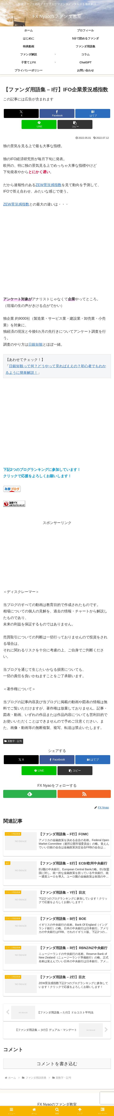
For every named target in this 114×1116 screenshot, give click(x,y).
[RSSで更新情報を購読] (84, 794)
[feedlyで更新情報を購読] (30, 794)
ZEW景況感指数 (48, 185)
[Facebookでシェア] (57, 113)
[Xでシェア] (21, 113)
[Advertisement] (57, 255)
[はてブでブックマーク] (92, 113)
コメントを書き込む (57, 1063)
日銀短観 (35, 344)
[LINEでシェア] (39, 124)
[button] (74, 124)
